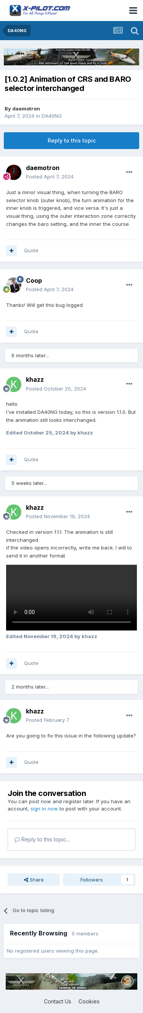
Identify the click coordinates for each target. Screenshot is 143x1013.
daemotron (26, 108)
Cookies (89, 1001)
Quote (31, 250)
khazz (35, 379)
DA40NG (52, 116)
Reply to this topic (72, 140)
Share (34, 879)
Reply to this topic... (42, 839)
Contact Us (57, 1001)
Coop (34, 280)
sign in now (44, 809)
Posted (50, 176)
